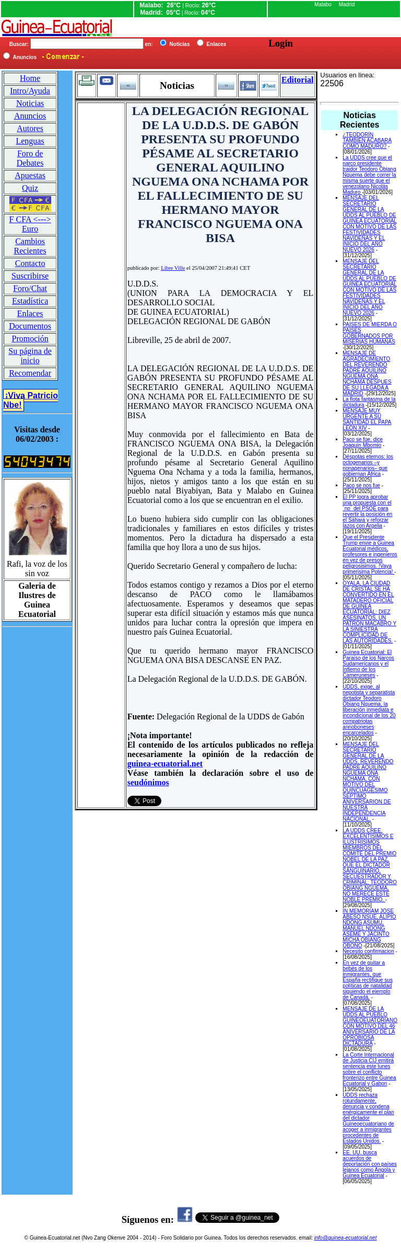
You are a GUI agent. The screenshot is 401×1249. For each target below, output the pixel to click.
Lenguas (30, 140)
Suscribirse (30, 275)
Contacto (30, 263)
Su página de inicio (30, 356)
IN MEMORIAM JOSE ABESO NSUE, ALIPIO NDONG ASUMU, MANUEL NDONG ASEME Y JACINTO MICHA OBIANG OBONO (369, 928)
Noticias (30, 103)
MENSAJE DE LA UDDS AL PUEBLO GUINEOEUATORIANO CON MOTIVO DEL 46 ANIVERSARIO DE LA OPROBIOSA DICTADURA (370, 1026)
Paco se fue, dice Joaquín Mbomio (363, 442)
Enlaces (30, 313)
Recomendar (30, 373)
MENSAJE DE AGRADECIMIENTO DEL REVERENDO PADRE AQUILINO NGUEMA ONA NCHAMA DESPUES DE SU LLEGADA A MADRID (367, 373)
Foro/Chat (30, 288)
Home (30, 78)
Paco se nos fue (361, 485)
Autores (30, 128)
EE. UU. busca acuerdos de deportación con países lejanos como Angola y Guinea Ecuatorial (369, 1164)
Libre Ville (173, 268)
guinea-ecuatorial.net (165, 763)
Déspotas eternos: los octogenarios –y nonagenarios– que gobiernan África (368, 465)
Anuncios (30, 115)
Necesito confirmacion (368, 951)
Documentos (30, 326)
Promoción (29, 338)
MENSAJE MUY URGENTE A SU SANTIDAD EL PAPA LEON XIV (367, 419)
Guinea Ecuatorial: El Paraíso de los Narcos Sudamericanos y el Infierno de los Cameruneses (368, 663)
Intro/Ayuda (30, 90)
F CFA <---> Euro (30, 224)
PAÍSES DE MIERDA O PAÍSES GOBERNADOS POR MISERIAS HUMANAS (370, 333)
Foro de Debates (30, 158)
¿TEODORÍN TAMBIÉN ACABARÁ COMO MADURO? (367, 140)
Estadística (30, 300)
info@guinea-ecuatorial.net (345, 1238)
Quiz (30, 188)
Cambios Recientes (30, 246)
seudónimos (148, 782)
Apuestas (30, 175)
